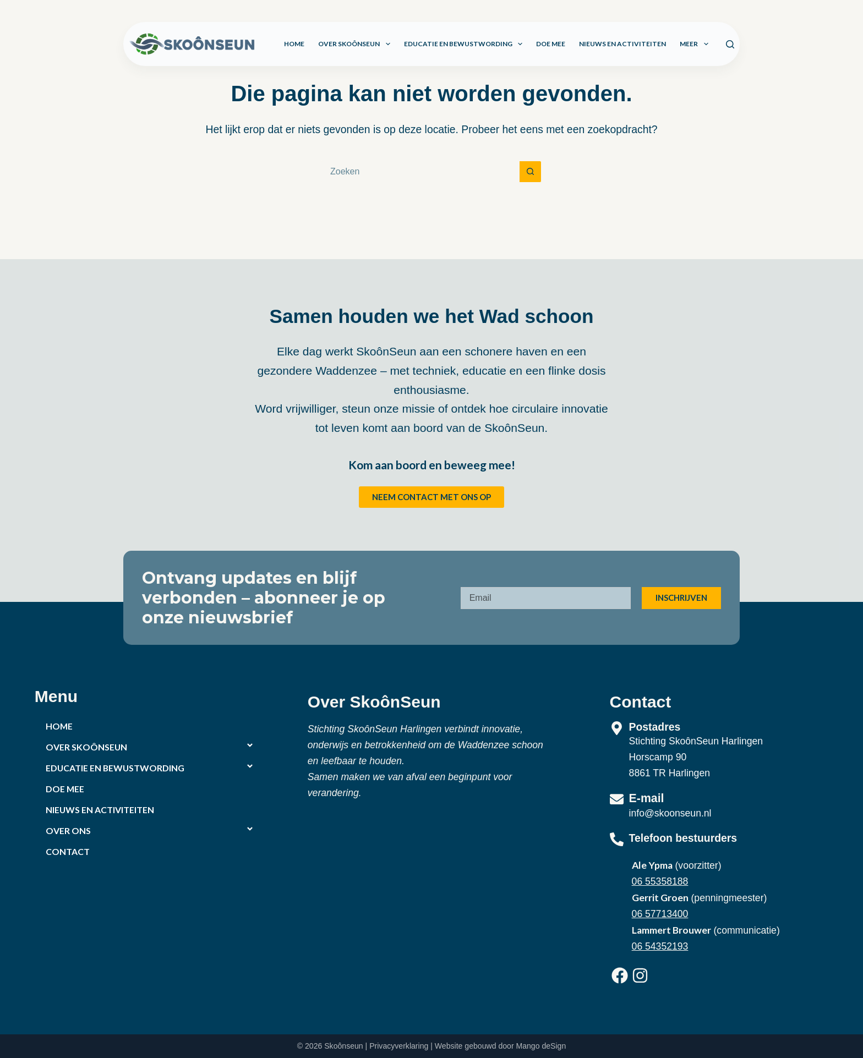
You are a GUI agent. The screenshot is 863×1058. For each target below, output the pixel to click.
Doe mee (550, 44)
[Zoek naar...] (420, 172)
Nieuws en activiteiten (622, 44)
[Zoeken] (730, 44)
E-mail (646, 798)
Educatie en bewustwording (465, 44)
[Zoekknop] (531, 172)
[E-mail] (617, 799)
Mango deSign (541, 1045)
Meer (696, 44)
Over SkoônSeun (356, 44)
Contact (68, 851)
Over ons (68, 830)
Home (294, 44)
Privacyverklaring (398, 1045)
